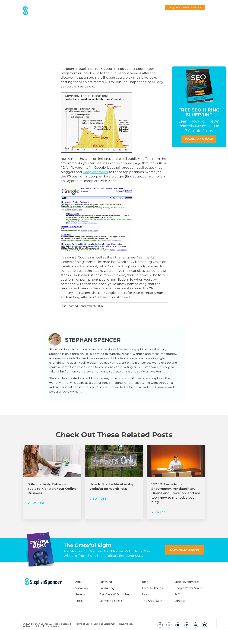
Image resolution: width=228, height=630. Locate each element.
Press (97, 13)
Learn (173, 13)
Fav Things (158, 13)
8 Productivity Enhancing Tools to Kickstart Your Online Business (52, 488)
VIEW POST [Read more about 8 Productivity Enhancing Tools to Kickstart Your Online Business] (36, 503)
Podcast (134, 13)
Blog (146, 13)
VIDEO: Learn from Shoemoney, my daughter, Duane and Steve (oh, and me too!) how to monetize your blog (175, 493)
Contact (200, 13)
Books (187, 13)
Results (86, 13)
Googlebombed (95, 172)
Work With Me (114, 13)
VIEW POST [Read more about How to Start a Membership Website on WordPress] (98, 498)
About (75, 13)
